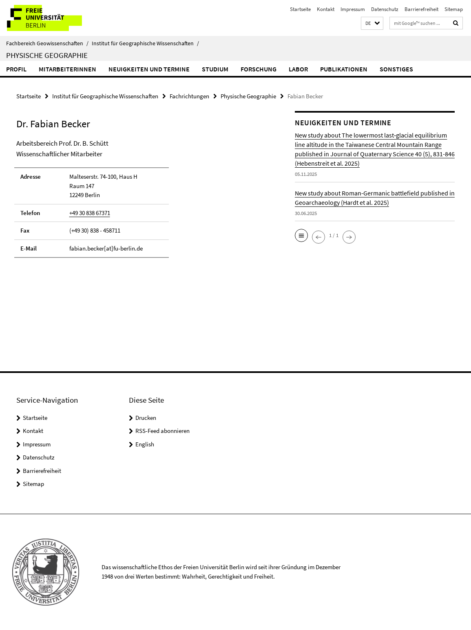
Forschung (258, 69)
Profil (16, 69)
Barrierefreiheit (421, 9)
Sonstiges (396, 69)
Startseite (300, 9)
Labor (298, 69)
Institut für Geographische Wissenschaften (145, 43)
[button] (372, 23)
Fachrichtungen (189, 96)
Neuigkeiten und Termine (149, 69)
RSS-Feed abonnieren (162, 431)
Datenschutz (384, 9)
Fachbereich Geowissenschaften (47, 43)
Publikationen (343, 69)
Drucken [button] (145, 417)
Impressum (353, 9)
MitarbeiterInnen (67, 69)
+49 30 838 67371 (89, 213)
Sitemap (453, 9)
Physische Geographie (47, 55)
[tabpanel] (141, 202)
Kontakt (325, 9)
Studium (215, 69)
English (144, 444)
